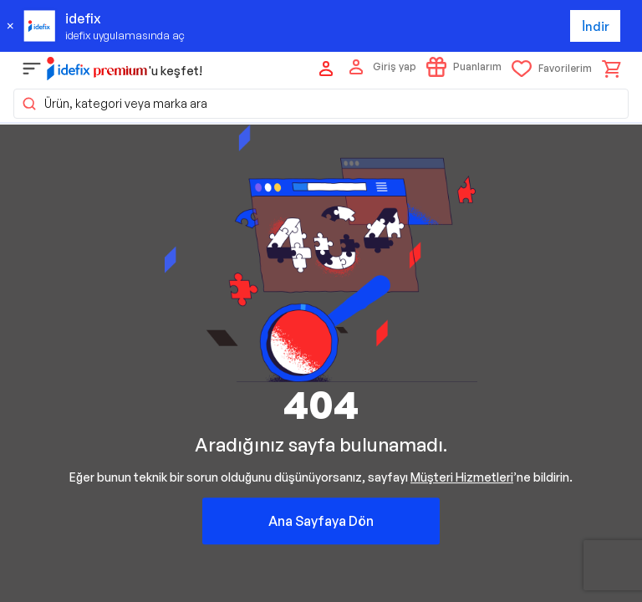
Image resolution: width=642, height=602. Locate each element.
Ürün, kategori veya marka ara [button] (114, 103)
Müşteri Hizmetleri (461, 477)
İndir (595, 26)
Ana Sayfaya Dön (321, 521)
